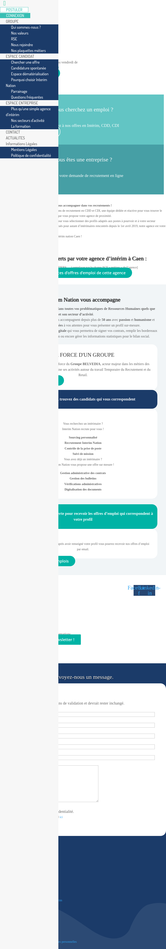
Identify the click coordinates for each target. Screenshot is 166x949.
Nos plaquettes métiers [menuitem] (28, 50)
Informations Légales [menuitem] (21, 143)
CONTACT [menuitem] (13, 132)
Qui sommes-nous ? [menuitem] (26, 27)
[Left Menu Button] (4, 4)
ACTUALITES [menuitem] (15, 138)
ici (61, 817)
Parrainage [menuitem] (19, 91)
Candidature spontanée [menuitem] (28, 68)
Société (12, 708)
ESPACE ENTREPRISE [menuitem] (22, 103)
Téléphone (15, 752)
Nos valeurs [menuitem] (19, 33)
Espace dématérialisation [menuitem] (29, 73)
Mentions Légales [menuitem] (24, 149)
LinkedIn (13, 692)
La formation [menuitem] (20, 126)
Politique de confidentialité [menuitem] (31, 155)
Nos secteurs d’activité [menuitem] (27, 120)
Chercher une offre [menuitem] (25, 62)
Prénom (13, 719)
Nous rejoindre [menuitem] (22, 44)
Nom (11, 730)
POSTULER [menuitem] (14, 9)
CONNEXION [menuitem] (15, 15)
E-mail (12, 741)
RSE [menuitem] (14, 38)
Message (14, 762)
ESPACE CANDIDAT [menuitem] (20, 56)
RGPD (12, 806)
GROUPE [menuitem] (12, 21)
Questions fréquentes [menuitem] (27, 97)
